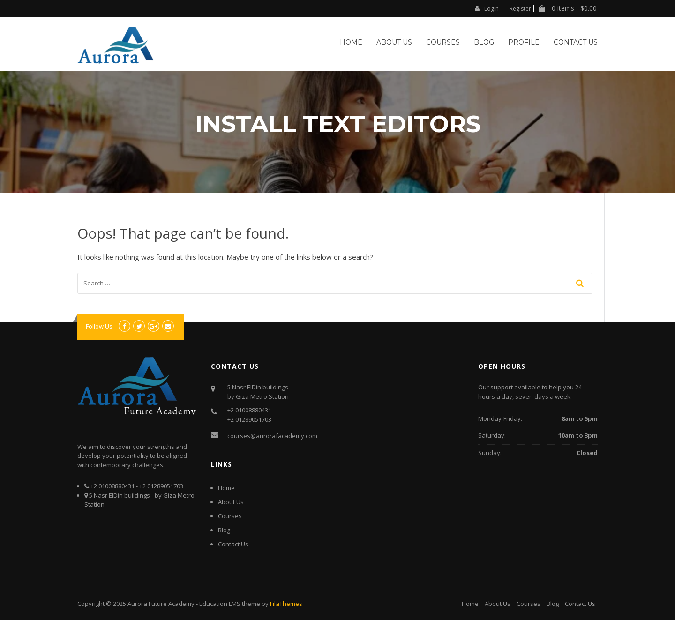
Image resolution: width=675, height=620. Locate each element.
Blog (484, 42)
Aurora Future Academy (161, 603)
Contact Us (576, 42)
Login (487, 8)
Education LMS (219, 603)
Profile (524, 42)
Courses (443, 42)
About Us (394, 42)
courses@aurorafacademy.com (272, 436)
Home (351, 42)
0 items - (568, 8)
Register (520, 9)
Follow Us (99, 326)
